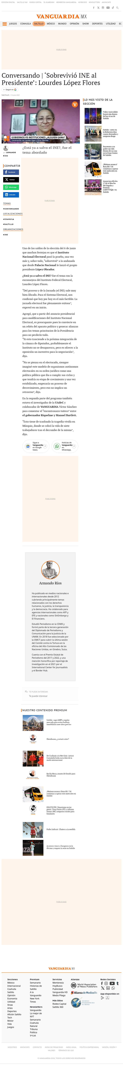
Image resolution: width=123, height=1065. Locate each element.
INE (6, 235)
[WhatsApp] (64, 446)
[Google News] (35, 446)
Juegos (13, 23)
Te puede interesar (38, 696)
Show (85, 23)
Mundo (62, 23)
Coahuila (25, 23)
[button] (5, 24)
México (51, 23)
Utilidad (111, 23)
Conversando (11, 209)
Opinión (74, 23)
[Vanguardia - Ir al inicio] (61, 16)
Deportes (97, 23)
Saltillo (38, 23)
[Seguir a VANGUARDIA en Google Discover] (10, 89)
